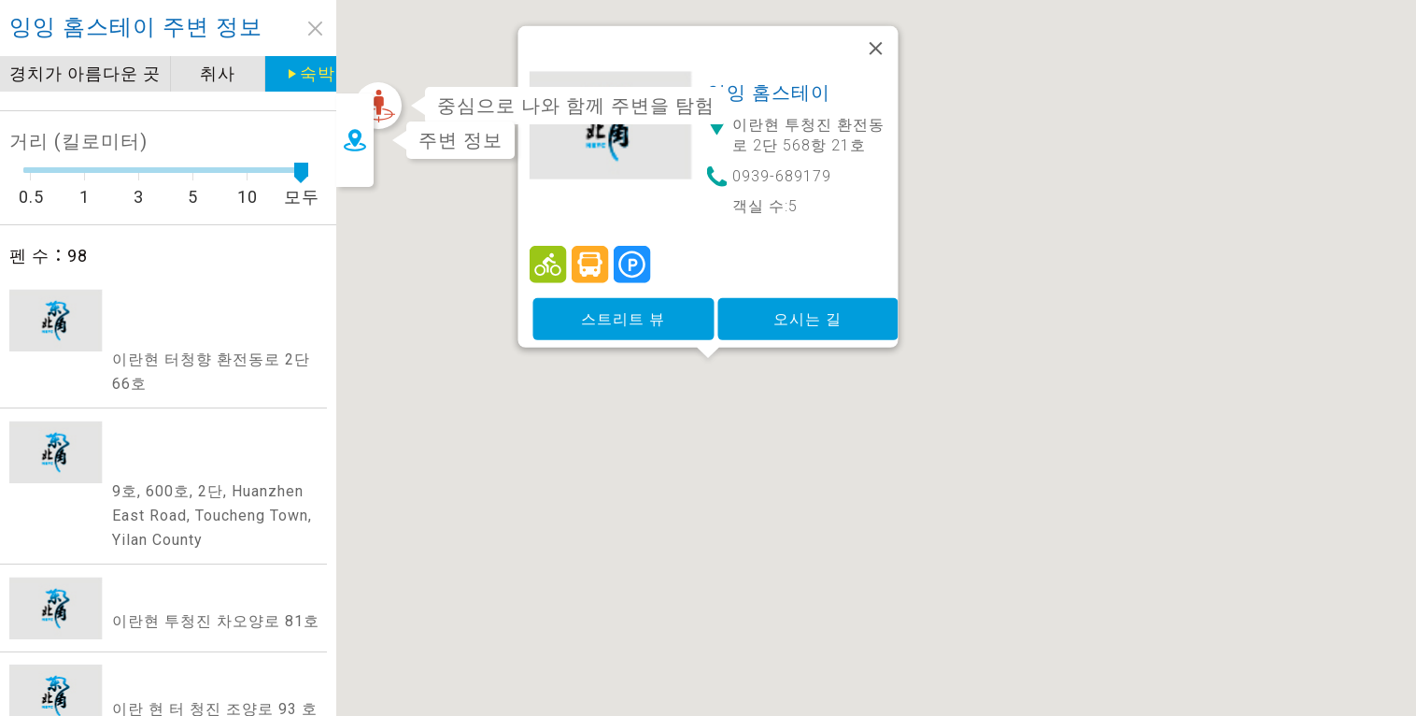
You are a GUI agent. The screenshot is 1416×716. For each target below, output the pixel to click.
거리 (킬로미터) (78, 141)
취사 (229, 73)
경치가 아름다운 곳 (96, 73)
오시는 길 (807, 348)
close (315, 28)
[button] (708, 409)
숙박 (323, 73)
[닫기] (876, 78)
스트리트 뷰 (623, 348)
